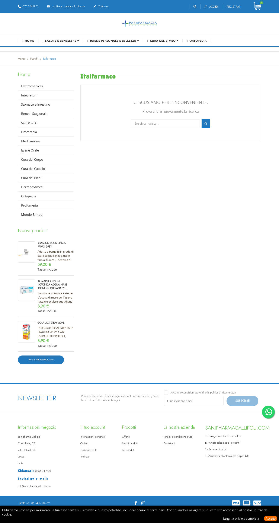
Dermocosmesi (32, 187)
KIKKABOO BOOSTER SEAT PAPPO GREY (52, 245)
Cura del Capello (33, 168)
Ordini (83, 443)
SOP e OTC (29, 123)
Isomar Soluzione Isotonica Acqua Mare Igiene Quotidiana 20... (52, 284)
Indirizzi (84, 457)
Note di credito (88, 450)
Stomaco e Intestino (35, 104)
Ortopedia (28, 196)
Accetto (271, 518)
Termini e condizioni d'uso (178, 437)
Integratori (28, 95)
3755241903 (28, 6)
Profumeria (29, 205)
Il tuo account (92, 427)
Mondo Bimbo (31, 214)
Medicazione (30, 141)
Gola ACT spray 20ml (51, 323)
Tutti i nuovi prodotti (41, 359)
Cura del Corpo (32, 159)
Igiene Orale (30, 150)
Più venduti (128, 450)
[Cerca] (165, 123)
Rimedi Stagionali (33, 113)
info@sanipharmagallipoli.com (66, 6)
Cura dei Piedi (31, 178)
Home (24, 74)
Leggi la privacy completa (241, 518)
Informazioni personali (92, 437)
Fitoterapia (29, 132)
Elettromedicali (32, 86)
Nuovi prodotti (130, 443)
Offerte (126, 437)
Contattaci (101, 6)
